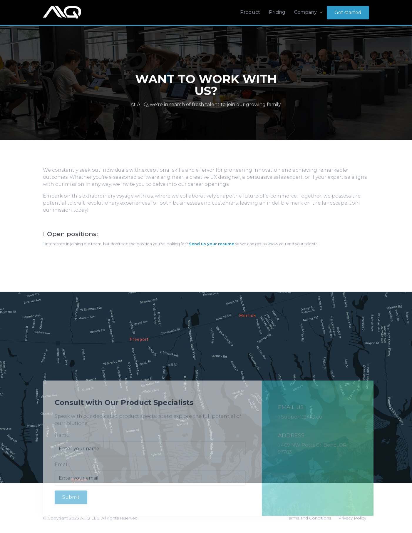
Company (308, 12)
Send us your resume (211, 244)
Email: (62, 472)
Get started (347, 12)
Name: (62, 443)
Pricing (277, 12)
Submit (71, 505)
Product (250, 12)
